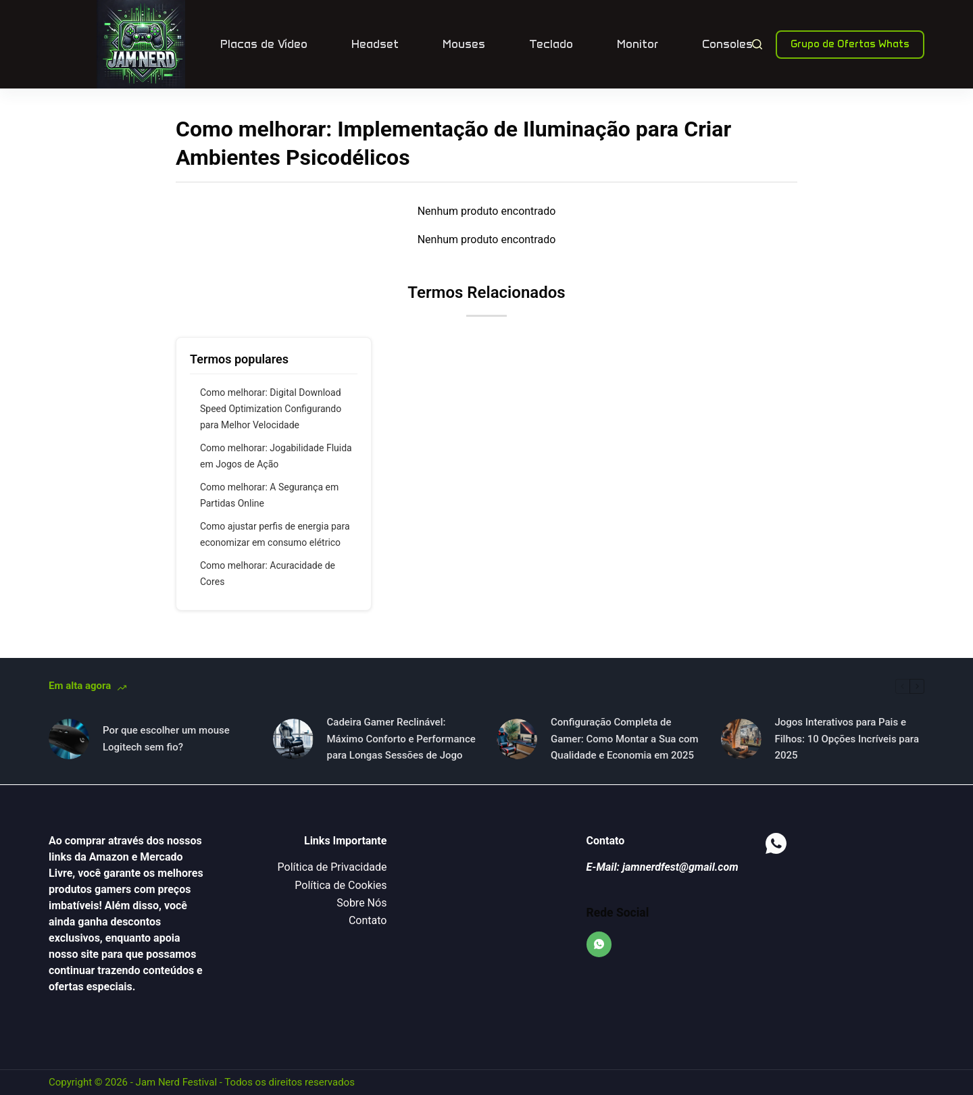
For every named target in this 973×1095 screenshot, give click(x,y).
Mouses (464, 44)
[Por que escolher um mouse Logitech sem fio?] (69, 739)
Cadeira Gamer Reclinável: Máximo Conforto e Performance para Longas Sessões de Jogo (401, 739)
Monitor (637, 44)
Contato (368, 920)
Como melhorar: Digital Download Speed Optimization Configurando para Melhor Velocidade (270, 408)
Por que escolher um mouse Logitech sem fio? (166, 738)
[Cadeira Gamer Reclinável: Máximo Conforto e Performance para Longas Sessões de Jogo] (293, 739)
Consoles (727, 44)
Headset (375, 44)
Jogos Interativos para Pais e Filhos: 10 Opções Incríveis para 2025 (847, 739)
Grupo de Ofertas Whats (850, 44)
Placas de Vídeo (263, 44)
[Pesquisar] (757, 44)
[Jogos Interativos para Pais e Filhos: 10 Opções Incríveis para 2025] (741, 739)
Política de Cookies (340, 885)
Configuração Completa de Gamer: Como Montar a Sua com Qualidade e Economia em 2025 (625, 739)
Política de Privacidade (332, 867)
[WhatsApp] (599, 944)
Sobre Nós (361, 902)
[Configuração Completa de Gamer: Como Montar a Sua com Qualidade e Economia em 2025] (517, 739)
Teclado (551, 44)
